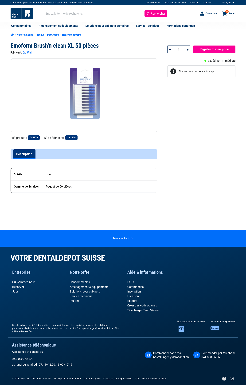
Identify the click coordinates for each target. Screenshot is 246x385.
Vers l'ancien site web (175, 2)
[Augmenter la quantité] (187, 49)
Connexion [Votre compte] (211, 13)
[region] (85, 95)
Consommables (80, 282)
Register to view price (214, 49)
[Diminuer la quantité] (169, 49)
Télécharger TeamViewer (143, 310)
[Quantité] (178, 49)
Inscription (134, 291)
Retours (132, 300)
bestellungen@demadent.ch (171, 357)
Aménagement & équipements (89, 287)
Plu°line (75, 300)
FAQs (130, 282)
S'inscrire (194, 2)
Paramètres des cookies (154, 378)
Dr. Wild (27, 52)
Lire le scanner (153, 2)
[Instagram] (231, 379)
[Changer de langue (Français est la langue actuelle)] (225, 2)
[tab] (24, 154)
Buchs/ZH (18, 287)
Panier (230, 12)
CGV (137, 378)
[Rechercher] (155, 13)
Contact (207, 2)
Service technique (81, 296)
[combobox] (95, 13)
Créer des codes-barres (142, 305)
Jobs (15, 291)
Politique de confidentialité (67, 378)
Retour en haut (121, 238)
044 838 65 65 (22, 359)
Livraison (133, 296)
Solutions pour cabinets (85, 291)
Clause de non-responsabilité (117, 378)
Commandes (135, 287)
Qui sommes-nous (24, 282)
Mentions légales (92, 378)
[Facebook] (224, 379)
